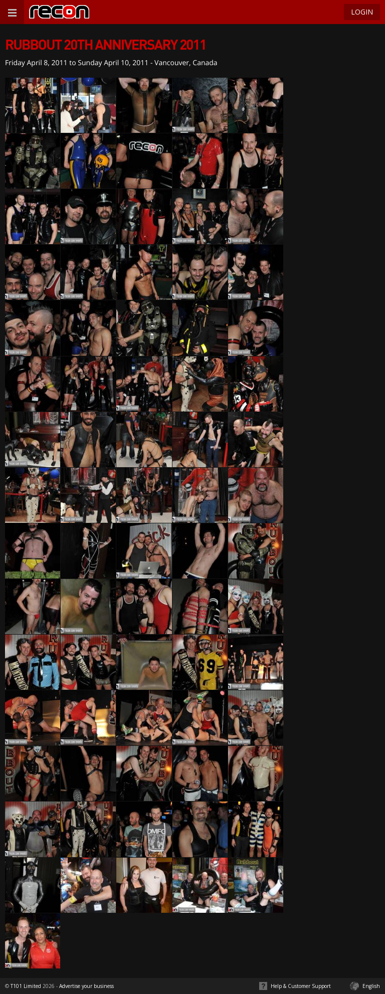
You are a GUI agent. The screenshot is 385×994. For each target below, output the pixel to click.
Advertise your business (86, 985)
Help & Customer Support (301, 985)
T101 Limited (26, 985)
